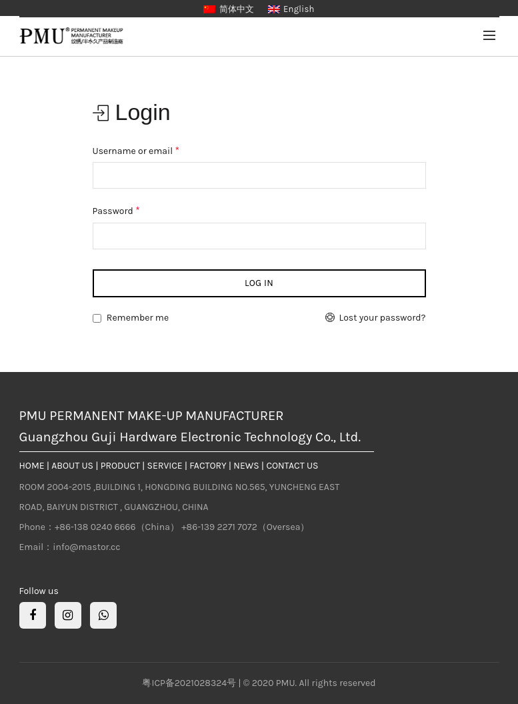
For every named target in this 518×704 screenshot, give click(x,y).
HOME (32, 465)
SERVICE (165, 465)
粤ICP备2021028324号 (190, 683)
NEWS (246, 465)
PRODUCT (120, 465)
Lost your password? (382, 317)
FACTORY (207, 465)
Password (116, 210)
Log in (259, 283)
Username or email (136, 150)
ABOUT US (72, 465)
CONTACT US (292, 465)
